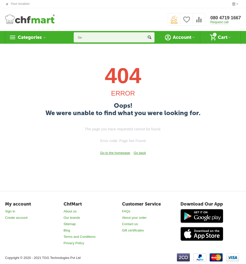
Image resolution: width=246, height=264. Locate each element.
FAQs (126, 211)
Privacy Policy (74, 243)
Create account (16, 218)
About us (70, 211)
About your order (134, 218)
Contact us (130, 224)
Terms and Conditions (80, 237)
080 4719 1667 (225, 17)
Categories (30, 37)
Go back (140, 153)
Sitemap (70, 224)
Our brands (72, 218)
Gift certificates (133, 230)
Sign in (10, 211)
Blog (67, 230)
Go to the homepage (115, 153)
